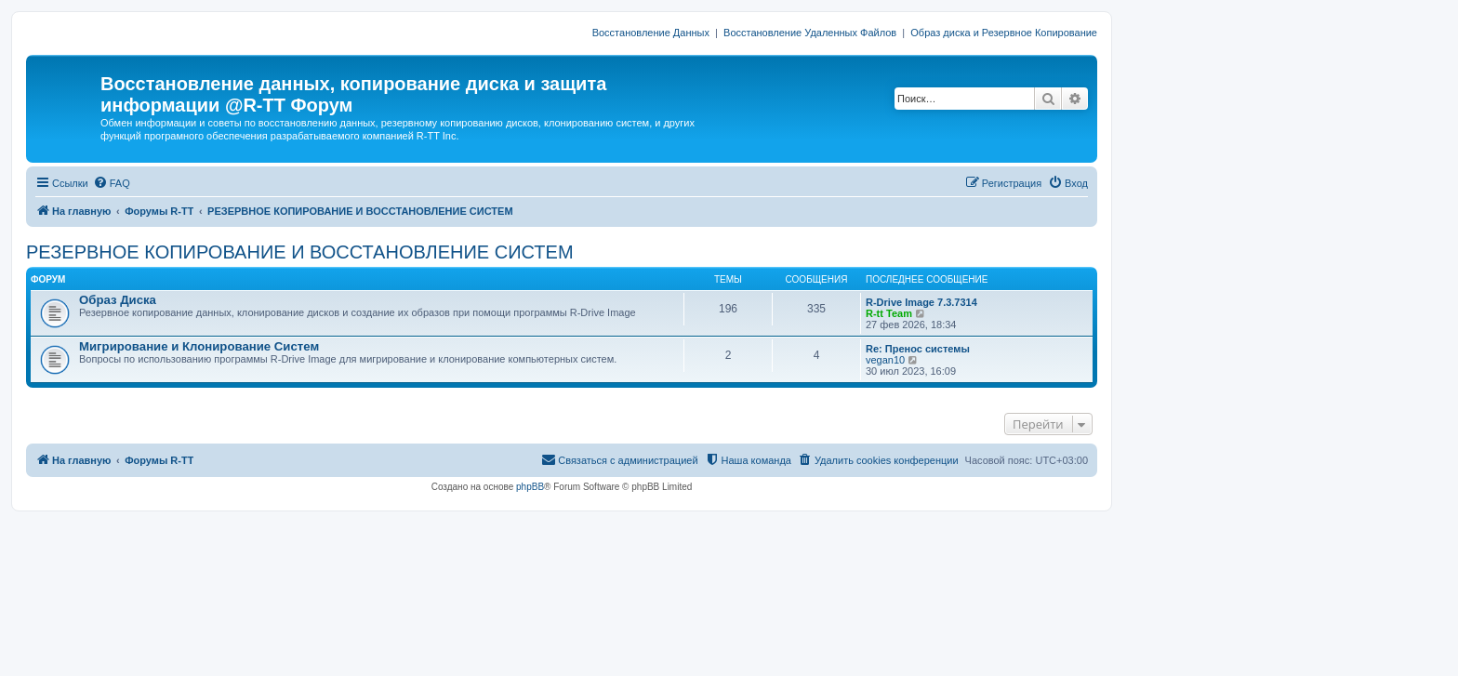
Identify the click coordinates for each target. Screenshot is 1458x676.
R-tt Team (889, 313)
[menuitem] (111, 183)
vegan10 (885, 359)
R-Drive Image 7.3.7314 (921, 302)
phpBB (530, 487)
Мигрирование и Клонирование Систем (199, 346)
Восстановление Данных (650, 32)
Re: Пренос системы (918, 348)
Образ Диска (117, 300)
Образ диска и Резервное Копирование (1003, 32)
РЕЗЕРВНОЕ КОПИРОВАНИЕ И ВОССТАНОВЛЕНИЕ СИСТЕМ (300, 252)
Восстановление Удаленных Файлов (809, 32)
